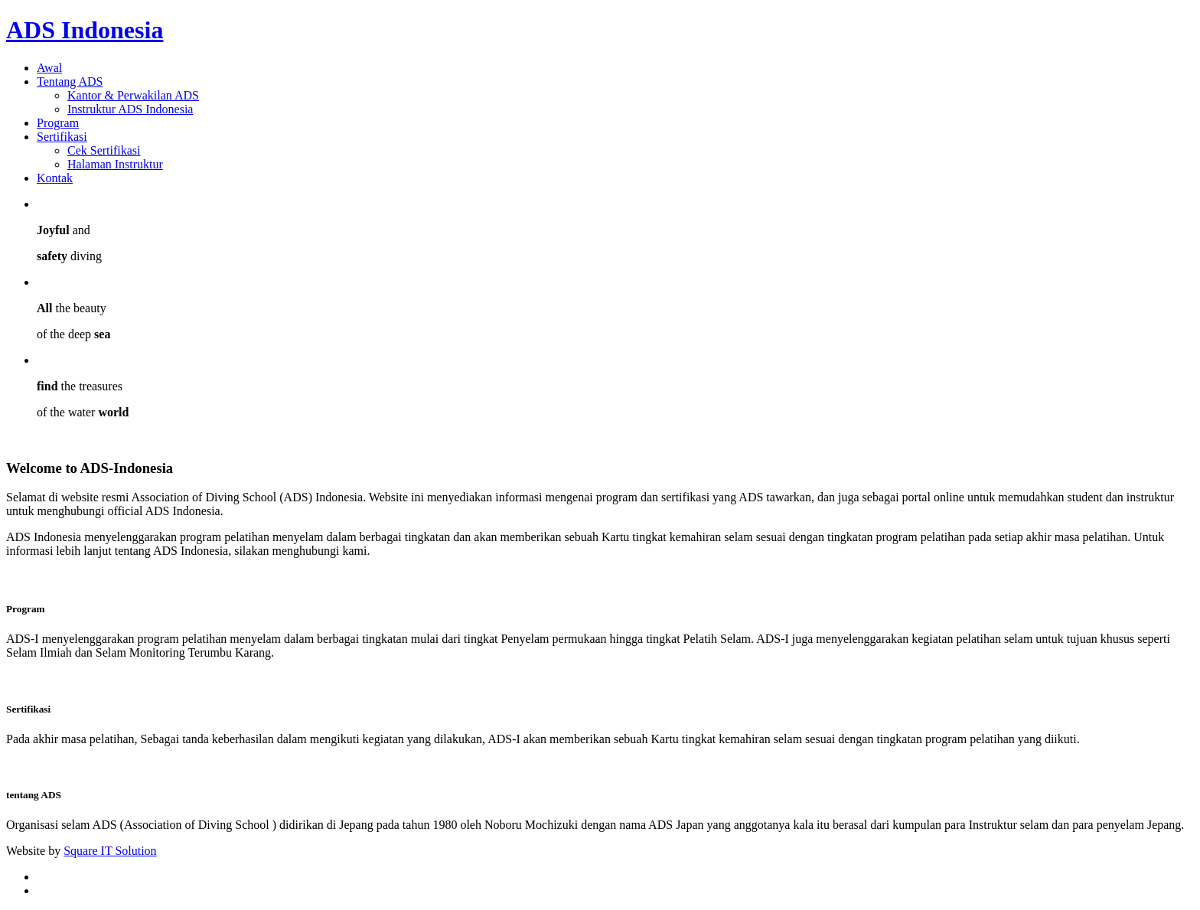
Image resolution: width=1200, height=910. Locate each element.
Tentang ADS (70, 81)
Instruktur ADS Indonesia (130, 109)
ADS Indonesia (84, 30)
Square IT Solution (110, 850)
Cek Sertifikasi (104, 150)
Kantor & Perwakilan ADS (133, 95)
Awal (49, 67)
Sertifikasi (62, 136)
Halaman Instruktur (115, 164)
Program (58, 122)
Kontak (55, 177)
